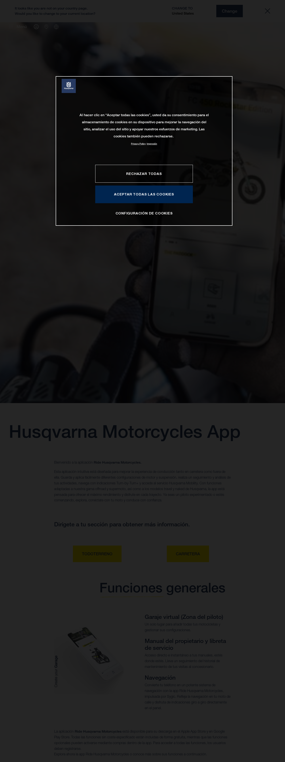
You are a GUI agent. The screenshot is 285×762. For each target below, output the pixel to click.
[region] (144, 151)
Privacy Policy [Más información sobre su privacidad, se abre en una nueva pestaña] (138, 143)
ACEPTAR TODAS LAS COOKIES (144, 194)
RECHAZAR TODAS (144, 174)
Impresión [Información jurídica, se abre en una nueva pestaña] (152, 143)
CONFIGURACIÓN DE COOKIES (144, 213)
